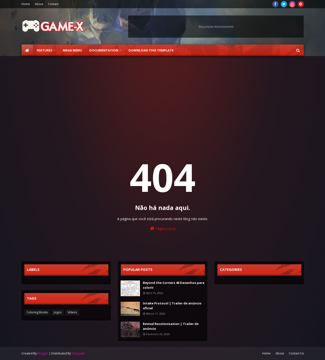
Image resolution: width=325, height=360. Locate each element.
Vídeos (72, 312)
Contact (53, 4)
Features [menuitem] (44, 50)
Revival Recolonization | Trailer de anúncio (171, 326)
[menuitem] (27, 50)
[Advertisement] (162, 97)
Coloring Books (37, 312)
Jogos (58, 312)
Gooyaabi (78, 353)
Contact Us (296, 353)
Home (25, 4)
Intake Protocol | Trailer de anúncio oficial (172, 305)
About (39, 4)
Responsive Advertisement (216, 26)
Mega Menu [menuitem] (72, 50)
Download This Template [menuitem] (151, 50)
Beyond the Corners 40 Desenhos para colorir (173, 285)
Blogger (42, 353)
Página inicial (162, 228)
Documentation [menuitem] (103, 50)
